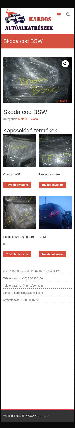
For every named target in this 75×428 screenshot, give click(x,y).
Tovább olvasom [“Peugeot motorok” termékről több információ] (52, 184)
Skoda (34, 119)
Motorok (23, 119)
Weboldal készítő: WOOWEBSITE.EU (26, 415)
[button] (65, 63)
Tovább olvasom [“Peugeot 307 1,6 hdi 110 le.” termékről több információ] (17, 254)
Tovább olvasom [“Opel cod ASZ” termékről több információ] (17, 184)
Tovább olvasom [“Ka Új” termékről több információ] (52, 254)
